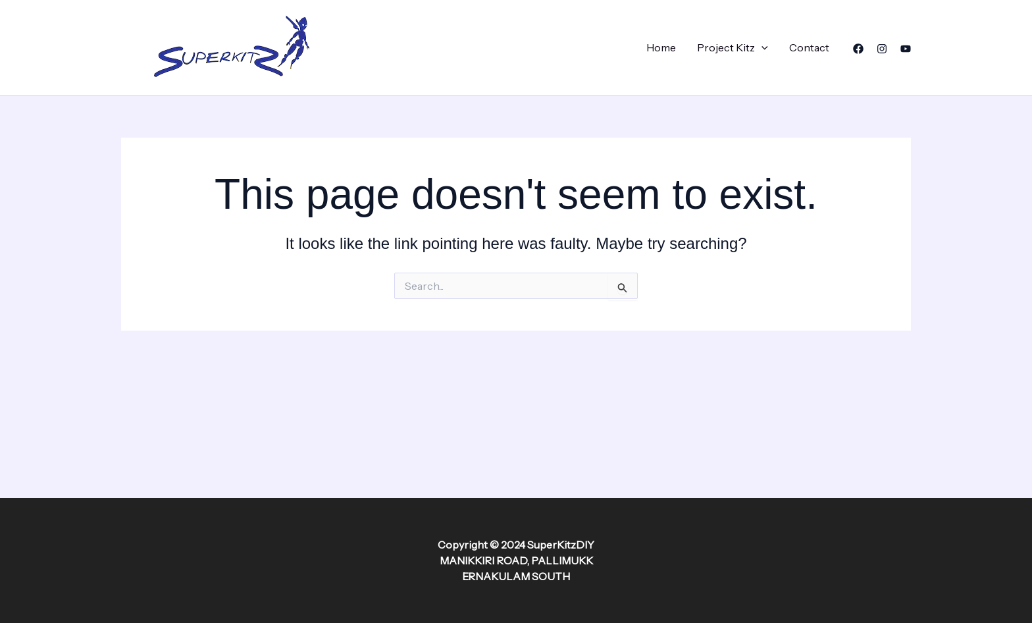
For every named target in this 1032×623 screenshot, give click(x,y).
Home (661, 47)
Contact (809, 47)
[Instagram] (882, 48)
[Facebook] (858, 48)
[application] (761, 47)
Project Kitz (732, 47)
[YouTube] (905, 48)
